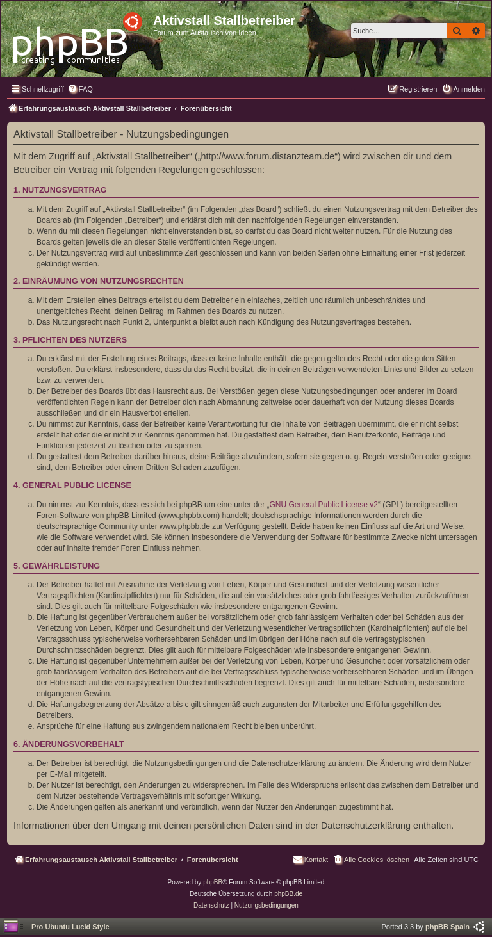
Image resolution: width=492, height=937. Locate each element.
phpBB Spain (447, 927)
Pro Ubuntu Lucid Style (70, 927)
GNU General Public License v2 (324, 504)
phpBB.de (288, 893)
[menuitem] (80, 89)
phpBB (212, 882)
